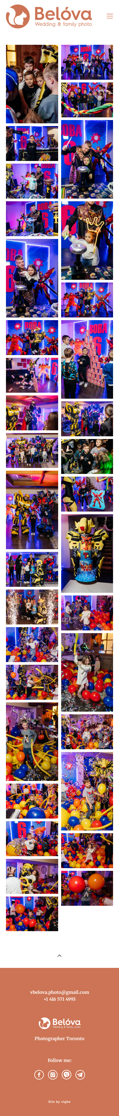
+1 (46, 999)
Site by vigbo (59, 1101)
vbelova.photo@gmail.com (59, 992)
